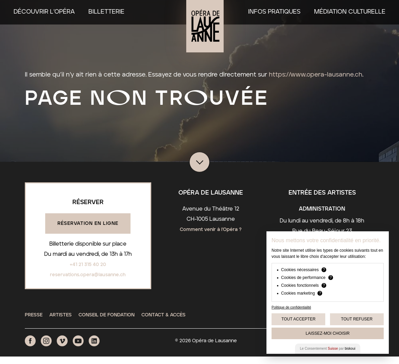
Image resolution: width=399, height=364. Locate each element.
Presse (33, 315)
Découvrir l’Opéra (44, 12)
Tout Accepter (298, 319)
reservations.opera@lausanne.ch (88, 274)
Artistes (60, 315)
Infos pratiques (274, 12)
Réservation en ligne (87, 223)
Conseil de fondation (107, 315)
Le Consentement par (327, 348)
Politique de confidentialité (291, 307)
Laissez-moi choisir (327, 333)
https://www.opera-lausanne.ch (315, 75)
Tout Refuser (356, 319)
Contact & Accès (163, 315)
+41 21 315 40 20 (88, 264)
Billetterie (106, 12)
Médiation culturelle (349, 12)
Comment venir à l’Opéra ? (211, 229)
